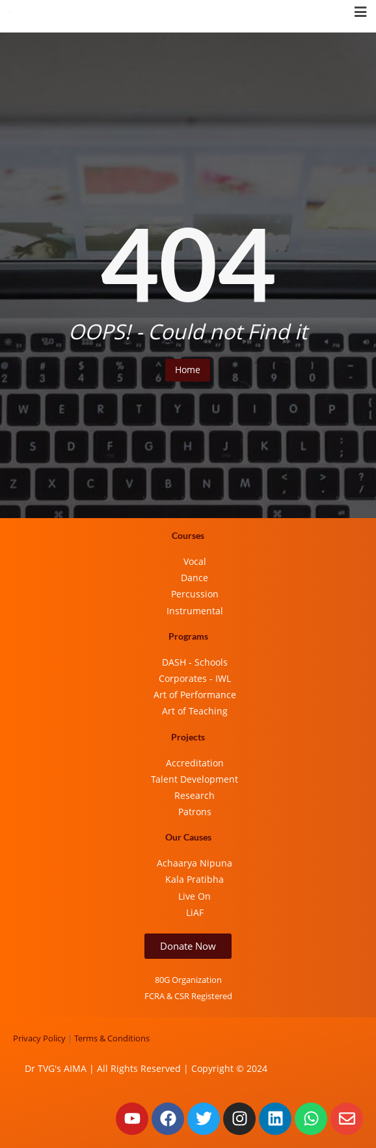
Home (187, 369)
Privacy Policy (39, 1038)
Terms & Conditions (112, 1038)
